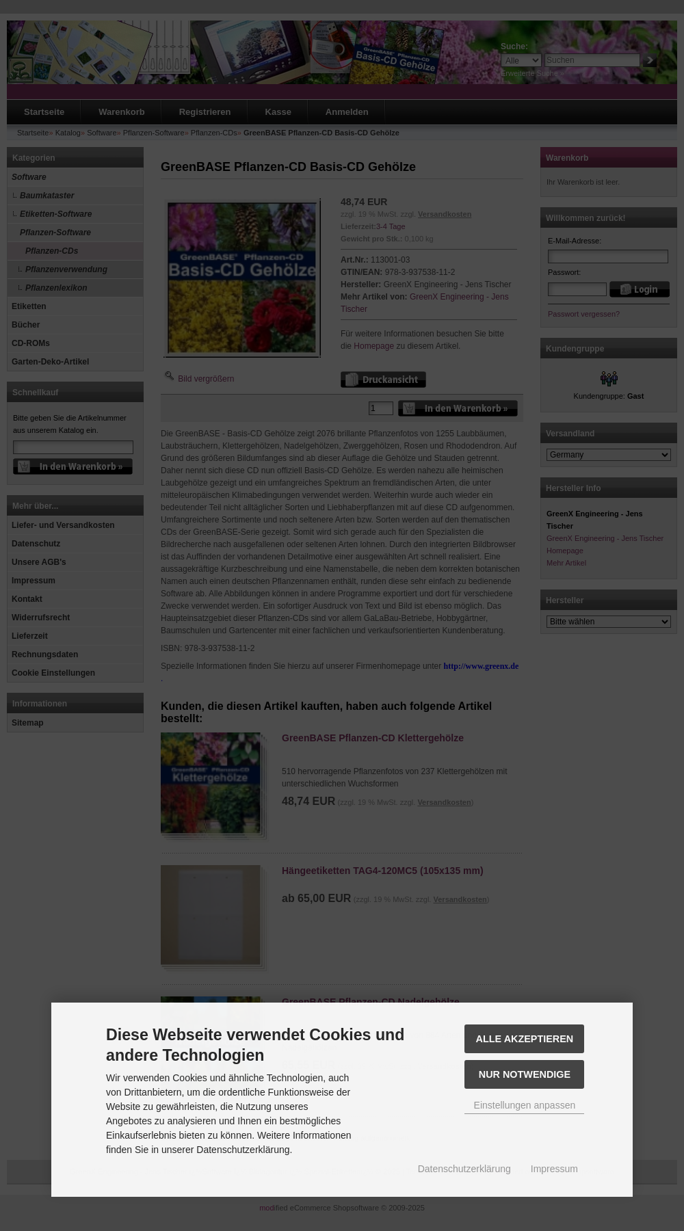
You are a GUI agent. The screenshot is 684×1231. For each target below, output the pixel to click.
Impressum (554, 1168)
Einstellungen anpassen (525, 1105)
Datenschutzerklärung (464, 1168)
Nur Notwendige (524, 1074)
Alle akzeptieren (525, 1038)
